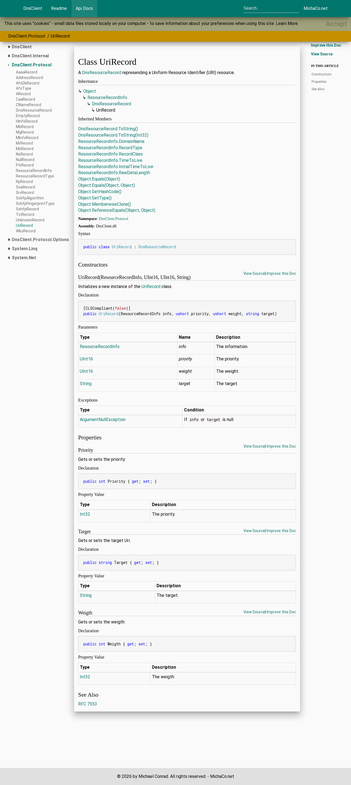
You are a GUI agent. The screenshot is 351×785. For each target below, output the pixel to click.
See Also (318, 89)
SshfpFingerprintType (35, 203)
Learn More (287, 23)
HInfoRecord (27, 121)
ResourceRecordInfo (34, 170)
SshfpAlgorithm (30, 198)
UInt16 (86, 359)
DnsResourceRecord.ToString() (108, 128)
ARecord (23, 94)
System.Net (24, 257)
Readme (59, 8)
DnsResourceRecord (34, 110)
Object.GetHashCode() (99, 191)
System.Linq (24, 248)
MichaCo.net (316, 8)
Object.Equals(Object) (99, 179)
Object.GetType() (95, 198)
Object (89, 91)
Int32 (85, 514)
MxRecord (24, 148)
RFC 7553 (87, 704)
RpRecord (24, 181)
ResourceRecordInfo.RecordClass (110, 154)
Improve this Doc (281, 273)
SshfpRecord (27, 209)
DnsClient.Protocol (26, 36)
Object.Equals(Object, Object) (106, 185)
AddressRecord (29, 77)
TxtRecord (25, 214)
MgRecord (25, 132)
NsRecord (24, 154)
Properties (319, 82)
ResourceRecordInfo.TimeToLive (110, 160)
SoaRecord (25, 187)
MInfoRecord (27, 137)
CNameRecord (28, 105)
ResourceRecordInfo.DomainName (111, 141)
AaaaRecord (26, 72)
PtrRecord (25, 165)
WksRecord (26, 231)
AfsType (23, 88)
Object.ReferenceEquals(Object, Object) (116, 210)
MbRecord (25, 127)
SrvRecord (25, 192)
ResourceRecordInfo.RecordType (110, 147)
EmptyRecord (28, 116)
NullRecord (25, 159)
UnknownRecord (30, 220)
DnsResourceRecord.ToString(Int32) (113, 135)
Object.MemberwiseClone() (104, 204)
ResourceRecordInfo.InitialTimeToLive (115, 166)
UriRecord (60, 36)
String (86, 383)
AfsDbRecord (27, 83)
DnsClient (32, 8)
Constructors (322, 74)
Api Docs (84, 8)
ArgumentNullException (103, 419)
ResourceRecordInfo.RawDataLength (114, 172)
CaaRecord (25, 99)
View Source (254, 273)
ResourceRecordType (35, 176)
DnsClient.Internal (30, 55)
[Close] (336, 24)
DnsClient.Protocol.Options (40, 239)
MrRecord (24, 143)
